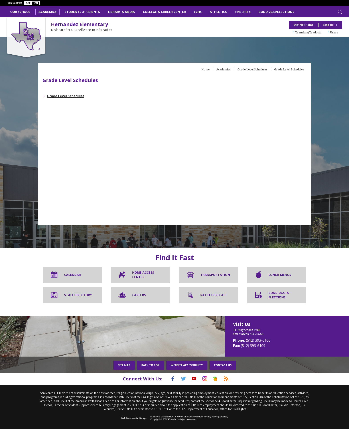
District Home (304, 25)
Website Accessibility (187, 365)
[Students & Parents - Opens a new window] (82, 12)
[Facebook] (167, 378)
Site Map (124, 365)
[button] (32, 3)
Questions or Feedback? (162, 416)
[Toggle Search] (340, 12)
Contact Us (222, 365)
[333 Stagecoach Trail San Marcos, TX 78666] (268, 332)
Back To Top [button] (150, 365)
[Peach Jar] (218, 378)
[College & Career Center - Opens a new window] (164, 12)
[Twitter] (180, 378)
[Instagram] (205, 378)
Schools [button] (328, 25)
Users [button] (334, 32)
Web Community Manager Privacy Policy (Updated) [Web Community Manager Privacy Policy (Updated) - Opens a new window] (202, 416)
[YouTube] (193, 378)
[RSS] (231, 378)
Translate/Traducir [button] (308, 32)
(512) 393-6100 (258, 340)
